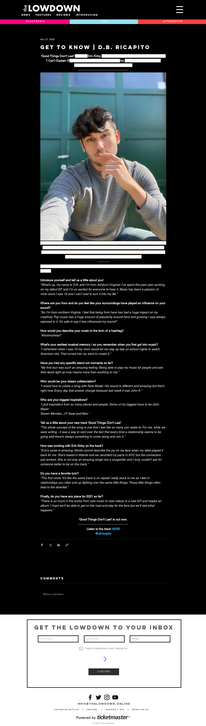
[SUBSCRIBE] (103, 671)
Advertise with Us (66, 709)
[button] (179, 9)
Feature (94, 709)
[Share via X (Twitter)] (50, 545)
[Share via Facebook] (42, 545)
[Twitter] (98, 697)
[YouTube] (115, 697)
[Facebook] (90, 697)
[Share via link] (67, 545)
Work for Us (141, 709)
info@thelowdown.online (103, 703)
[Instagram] (106, 697)
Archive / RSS (116, 709)
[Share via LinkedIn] (58, 545)
